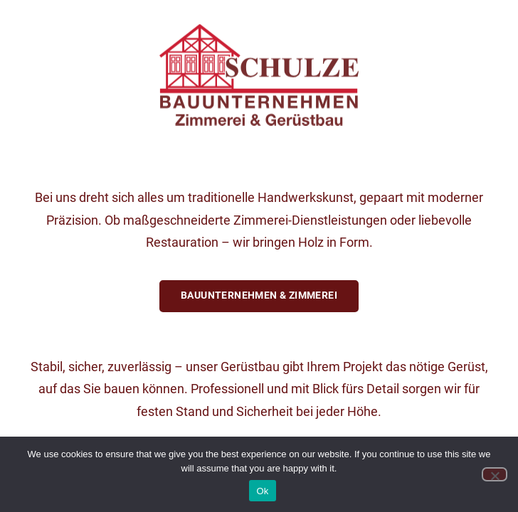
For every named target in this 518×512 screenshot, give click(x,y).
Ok (262, 491)
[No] (494, 474)
